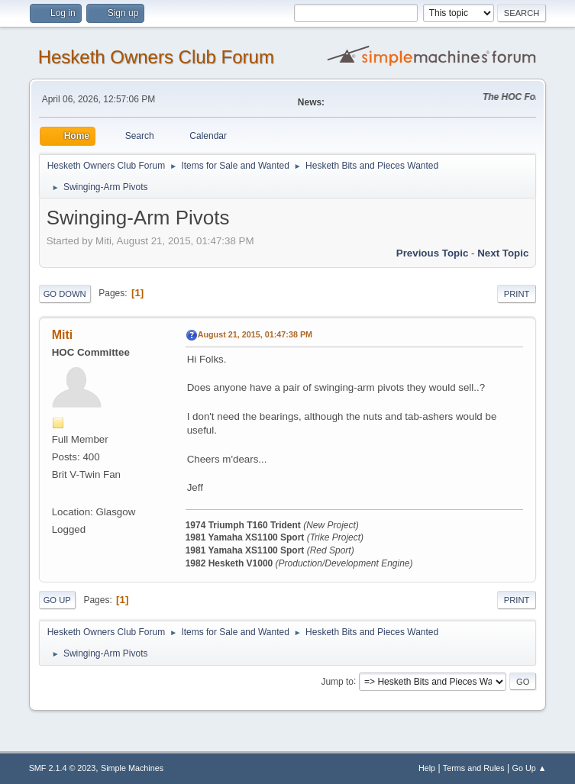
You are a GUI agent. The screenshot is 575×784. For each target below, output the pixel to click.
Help (426, 768)
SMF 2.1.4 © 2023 (62, 768)
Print (517, 293)
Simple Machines (132, 768)
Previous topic (432, 253)
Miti (62, 334)
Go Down (65, 293)
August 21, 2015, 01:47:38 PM (255, 334)
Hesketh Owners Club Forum (156, 57)
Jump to (337, 681)
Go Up (57, 600)
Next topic (502, 253)
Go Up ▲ (529, 768)
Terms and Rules (474, 768)
